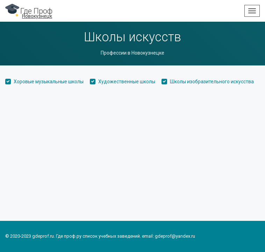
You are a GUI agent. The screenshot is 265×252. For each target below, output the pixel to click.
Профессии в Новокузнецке (132, 53)
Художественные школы (126, 81)
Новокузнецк (37, 16)
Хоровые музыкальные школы (49, 81)
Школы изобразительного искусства (212, 81)
